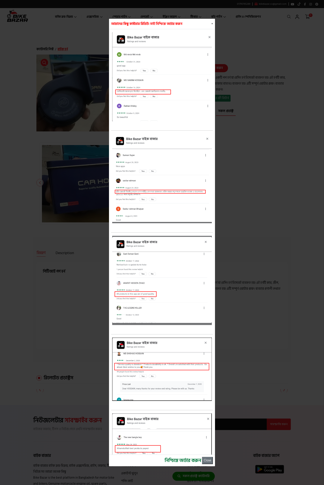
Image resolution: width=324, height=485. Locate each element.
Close (207, 460)
